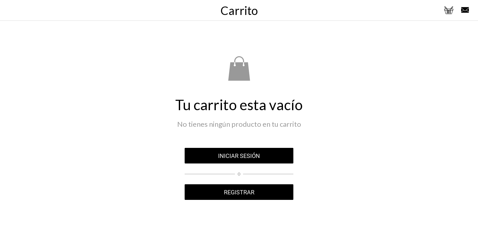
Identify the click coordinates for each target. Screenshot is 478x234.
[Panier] (449, 10)
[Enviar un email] (465, 10)
